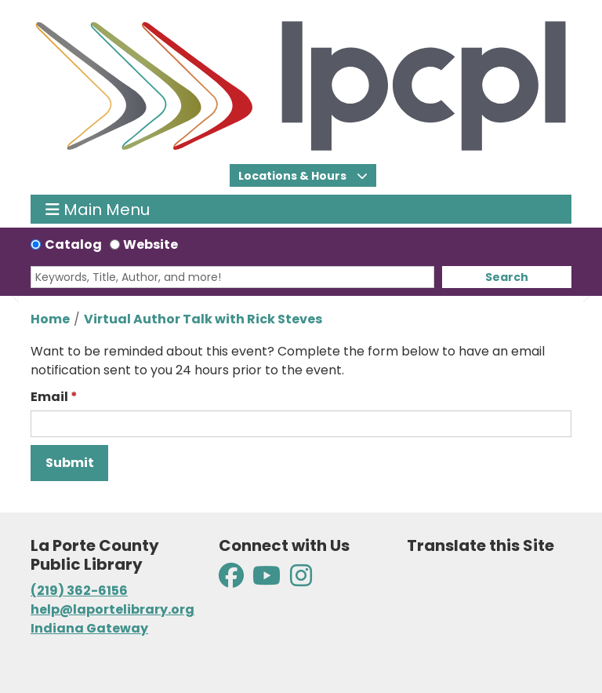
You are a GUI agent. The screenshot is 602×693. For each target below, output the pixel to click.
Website (150, 244)
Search (506, 277)
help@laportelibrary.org (112, 609)
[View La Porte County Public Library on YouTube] (266, 580)
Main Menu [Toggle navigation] (97, 209)
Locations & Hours (293, 176)
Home (50, 319)
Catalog (73, 244)
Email (49, 397)
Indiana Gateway (89, 628)
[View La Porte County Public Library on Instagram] (301, 580)
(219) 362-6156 (79, 591)
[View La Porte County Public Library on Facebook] (232, 580)
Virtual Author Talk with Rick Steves (203, 319)
